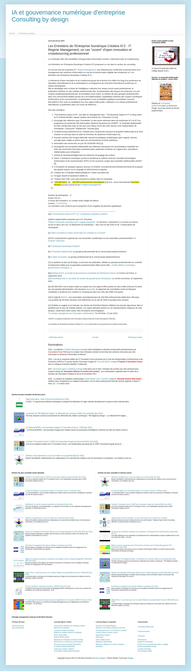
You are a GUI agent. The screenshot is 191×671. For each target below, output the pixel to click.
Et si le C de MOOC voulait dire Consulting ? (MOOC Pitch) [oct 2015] (48, 586)
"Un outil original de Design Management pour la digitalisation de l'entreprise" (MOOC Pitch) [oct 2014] (58, 600)
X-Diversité (141, 636)
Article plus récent (56, 337)
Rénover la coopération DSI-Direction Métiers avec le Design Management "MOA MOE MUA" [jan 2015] (58, 531)
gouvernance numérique (58, 268)
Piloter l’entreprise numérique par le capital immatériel (72, 222)
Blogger (130, 658)
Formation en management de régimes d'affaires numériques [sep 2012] (48, 545)
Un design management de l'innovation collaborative (71, 313)
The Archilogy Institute (145, 651)
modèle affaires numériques (123, 265)
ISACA (65, 297)
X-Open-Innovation (59, 257)
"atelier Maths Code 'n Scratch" (97, 379)
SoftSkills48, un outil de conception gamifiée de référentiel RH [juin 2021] (48, 504)
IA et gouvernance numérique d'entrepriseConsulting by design (68, 16)
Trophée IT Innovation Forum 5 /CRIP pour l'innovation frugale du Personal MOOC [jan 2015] (62, 442)
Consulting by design (27, 33)
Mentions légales (99, 658)
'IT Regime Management (85, 70)
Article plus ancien (135, 337)
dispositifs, (91, 289)
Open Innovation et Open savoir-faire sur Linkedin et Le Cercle (78, 233)
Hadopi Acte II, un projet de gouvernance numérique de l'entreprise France (83, 273)
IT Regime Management (72, 349)
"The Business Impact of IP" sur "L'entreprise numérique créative (79, 214)
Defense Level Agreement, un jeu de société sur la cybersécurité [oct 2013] (55, 456)
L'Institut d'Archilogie (144, 649)
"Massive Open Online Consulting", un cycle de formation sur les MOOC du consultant (139, 518)
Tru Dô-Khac (61, 203)
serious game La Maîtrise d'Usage (69, 369)
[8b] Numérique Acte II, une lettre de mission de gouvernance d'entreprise (79, 278)
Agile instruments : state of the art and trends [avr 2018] (47, 399)
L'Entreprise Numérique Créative (65, 246)
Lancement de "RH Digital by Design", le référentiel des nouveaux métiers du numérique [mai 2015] (64, 413)
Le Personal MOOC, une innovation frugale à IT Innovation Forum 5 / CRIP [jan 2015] (59, 427)
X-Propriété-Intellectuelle (61, 251)
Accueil (12, 33)
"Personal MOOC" (104, 362)
